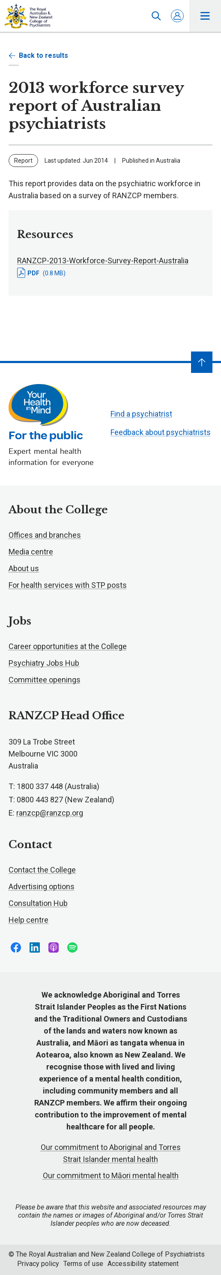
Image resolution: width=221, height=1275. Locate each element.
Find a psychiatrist (141, 413)
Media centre (31, 551)
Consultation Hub (38, 903)
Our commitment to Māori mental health (111, 1175)
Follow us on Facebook (16, 947)
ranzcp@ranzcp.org (49, 812)
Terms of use (83, 1264)
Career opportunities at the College (68, 646)
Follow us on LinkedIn (35, 947)
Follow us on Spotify (72, 947)
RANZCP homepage (28, 16)
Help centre (28, 919)
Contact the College (42, 869)
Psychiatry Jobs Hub (44, 662)
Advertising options (42, 886)
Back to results (38, 55)
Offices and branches (45, 534)
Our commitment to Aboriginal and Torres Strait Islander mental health (111, 1153)
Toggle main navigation (205, 16)
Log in (177, 15)
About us (24, 568)
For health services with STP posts (68, 585)
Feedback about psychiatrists (160, 432)
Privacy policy (38, 1264)
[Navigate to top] (201, 362)
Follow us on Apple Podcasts (53, 947)
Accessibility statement (143, 1264)
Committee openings (45, 679)
